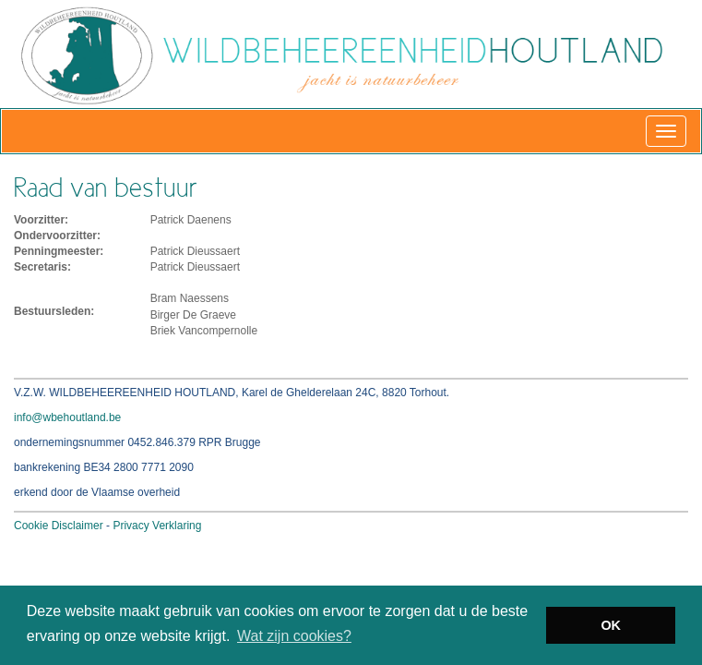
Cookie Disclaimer (58, 525)
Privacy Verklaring (157, 525)
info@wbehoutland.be (67, 417)
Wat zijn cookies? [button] (294, 636)
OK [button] (611, 625)
